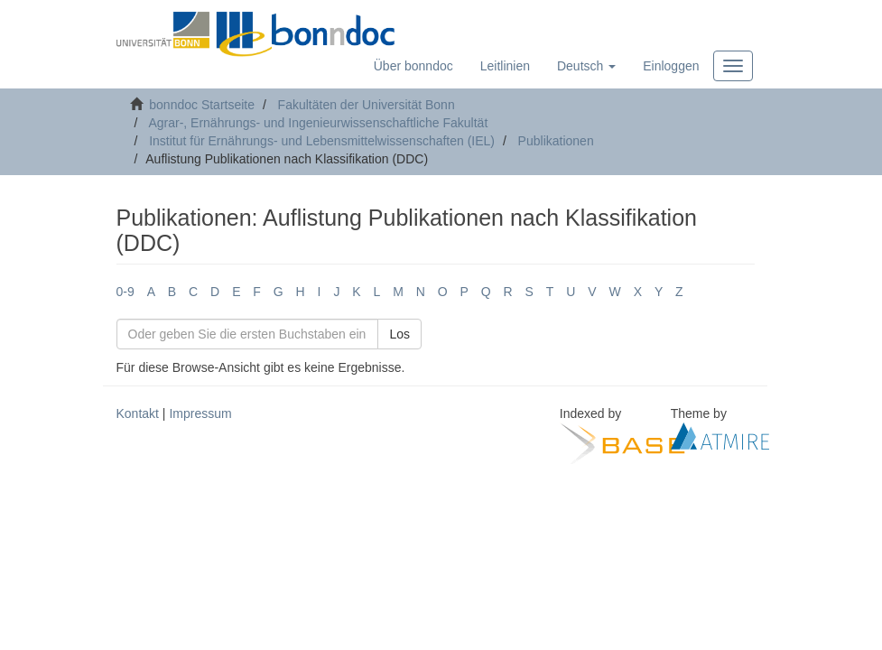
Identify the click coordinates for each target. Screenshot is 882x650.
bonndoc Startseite (202, 105)
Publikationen (556, 141)
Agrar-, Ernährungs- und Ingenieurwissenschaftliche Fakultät (317, 123)
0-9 (125, 291)
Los (399, 334)
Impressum (200, 413)
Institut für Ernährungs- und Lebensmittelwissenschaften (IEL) (322, 141)
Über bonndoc (413, 66)
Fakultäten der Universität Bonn (366, 105)
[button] (586, 65)
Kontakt (137, 413)
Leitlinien (505, 66)
